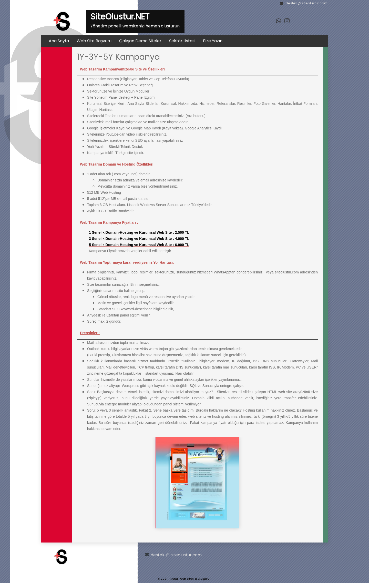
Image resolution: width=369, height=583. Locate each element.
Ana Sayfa (59, 41)
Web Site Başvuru (94, 41)
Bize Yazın (212, 41)
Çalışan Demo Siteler (140, 41)
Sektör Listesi (182, 41)
